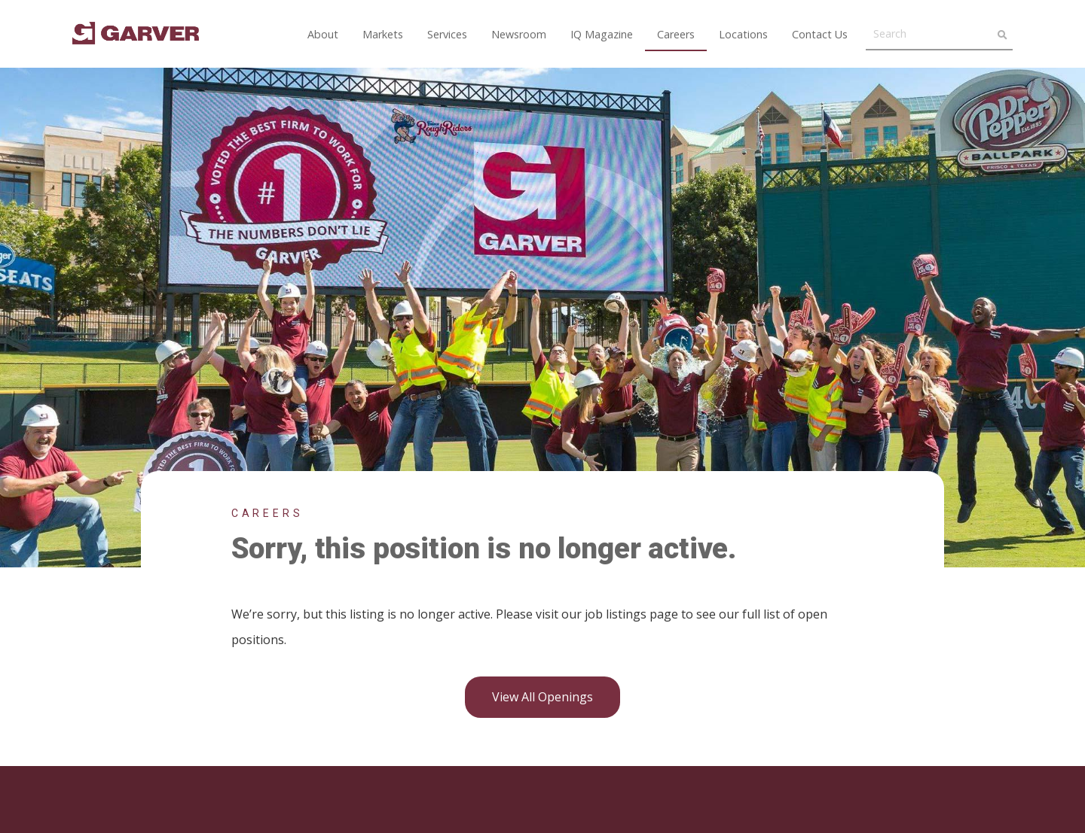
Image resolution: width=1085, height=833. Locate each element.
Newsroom (518, 34)
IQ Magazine (601, 34)
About (322, 34)
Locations (743, 34)
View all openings (542, 697)
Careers (676, 34)
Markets (382, 34)
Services (447, 34)
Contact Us (820, 34)
